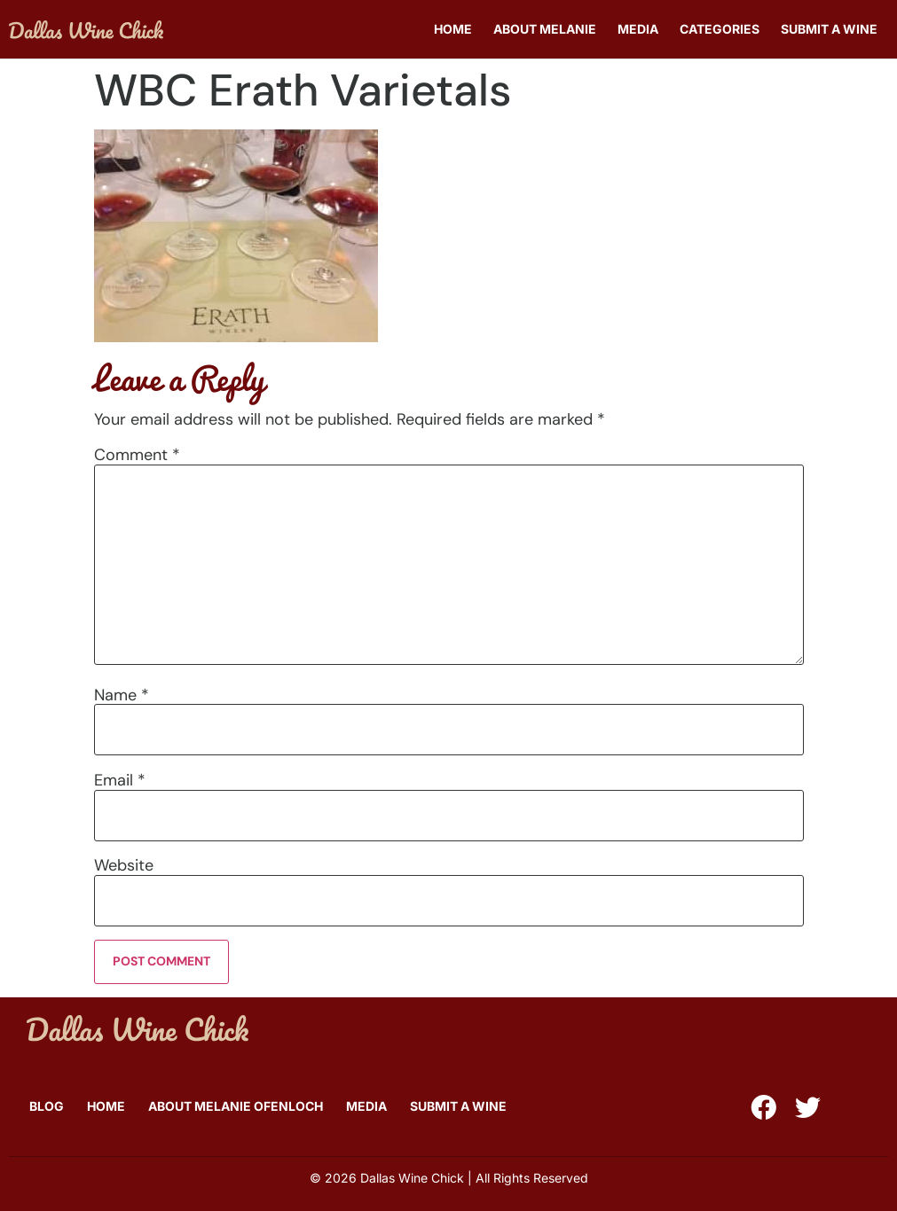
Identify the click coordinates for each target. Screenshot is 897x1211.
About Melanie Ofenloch (235, 1105)
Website (123, 865)
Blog (46, 1105)
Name (121, 695)
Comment (137, 455)
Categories (719, 28)
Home (453, 28)
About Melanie (544, 28)
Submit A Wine (829, 28)
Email (120, 780)
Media (638, 28)
